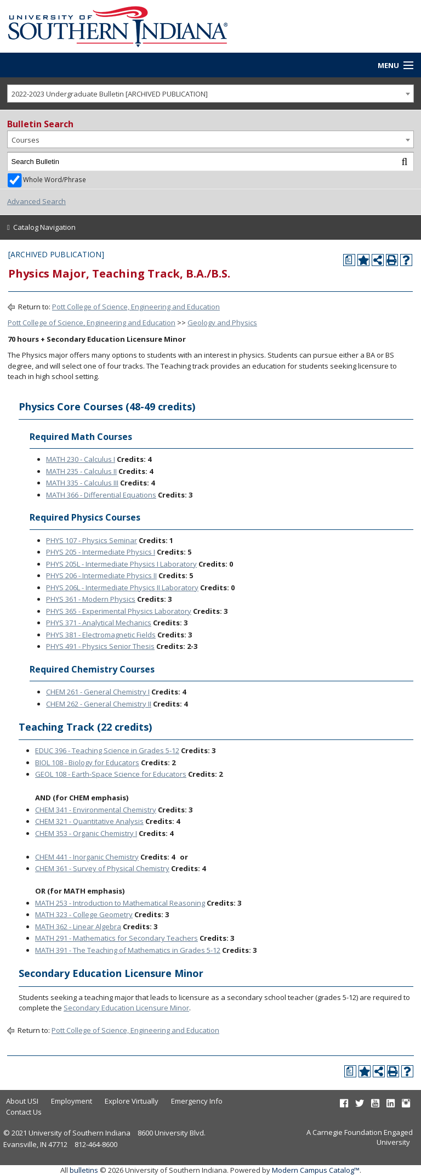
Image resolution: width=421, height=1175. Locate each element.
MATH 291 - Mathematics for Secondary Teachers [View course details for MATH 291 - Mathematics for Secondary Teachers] (116, 938)
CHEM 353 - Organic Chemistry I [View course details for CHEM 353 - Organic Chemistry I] (86, 833)
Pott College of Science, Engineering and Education (136, 307)
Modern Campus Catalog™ (316, 1170)
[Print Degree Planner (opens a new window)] (349, 260)
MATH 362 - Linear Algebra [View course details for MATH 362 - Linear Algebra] (78, 926)
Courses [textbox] (25, 140)
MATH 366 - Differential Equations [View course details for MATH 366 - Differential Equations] (101, 495)
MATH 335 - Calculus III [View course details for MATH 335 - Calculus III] (82, 483)
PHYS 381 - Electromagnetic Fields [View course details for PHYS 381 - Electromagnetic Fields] (101, 635)
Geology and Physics (222, 322)
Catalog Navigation (44, 227)
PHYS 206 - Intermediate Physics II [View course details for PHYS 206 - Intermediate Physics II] (101, 575)
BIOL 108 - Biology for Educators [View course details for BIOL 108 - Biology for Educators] (87, 762)
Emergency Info (197, 1101)
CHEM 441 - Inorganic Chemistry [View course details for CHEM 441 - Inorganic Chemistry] (87, 857)
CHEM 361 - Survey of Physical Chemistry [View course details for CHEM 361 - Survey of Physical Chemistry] (102, 868)
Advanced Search (36, 201)
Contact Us (24, 1112)
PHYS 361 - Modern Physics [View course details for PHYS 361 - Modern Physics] (90, 599)
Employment (71, 1101)
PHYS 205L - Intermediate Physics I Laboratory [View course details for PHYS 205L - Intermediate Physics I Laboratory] (121, 564)
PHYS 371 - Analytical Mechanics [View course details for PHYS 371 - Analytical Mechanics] (98, 623)
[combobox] (210, 93)
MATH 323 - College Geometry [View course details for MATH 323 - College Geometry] (84, 914)
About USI (22, 1101)
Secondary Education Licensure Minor (126, 1008)
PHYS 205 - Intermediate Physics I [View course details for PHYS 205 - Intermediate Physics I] (100, 552)
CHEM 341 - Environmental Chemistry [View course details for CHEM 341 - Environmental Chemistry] (95, 810)
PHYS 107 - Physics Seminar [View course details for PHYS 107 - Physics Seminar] (91, 540)
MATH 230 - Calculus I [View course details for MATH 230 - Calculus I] (80, 459)
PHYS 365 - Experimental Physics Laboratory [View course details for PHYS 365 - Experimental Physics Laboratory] (118, 611)
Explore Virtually (131, 1101)
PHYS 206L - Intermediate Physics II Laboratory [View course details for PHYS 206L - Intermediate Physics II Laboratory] (122, 587)
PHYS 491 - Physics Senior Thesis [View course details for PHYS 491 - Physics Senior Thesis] (100, 646)
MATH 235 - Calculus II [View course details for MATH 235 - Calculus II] (81, 471)
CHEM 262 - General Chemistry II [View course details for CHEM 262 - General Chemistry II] (98, 704)
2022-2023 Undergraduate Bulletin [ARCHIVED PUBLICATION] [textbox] (110, 94)
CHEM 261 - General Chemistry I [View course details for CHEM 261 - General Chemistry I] (98, 692)
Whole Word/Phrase (54, 179)
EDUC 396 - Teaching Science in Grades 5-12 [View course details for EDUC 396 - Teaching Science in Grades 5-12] (107, 750)
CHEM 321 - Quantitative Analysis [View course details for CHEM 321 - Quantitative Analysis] (89, 821)
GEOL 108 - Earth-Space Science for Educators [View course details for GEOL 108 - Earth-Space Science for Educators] (110, 774)
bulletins (84, 1170)
